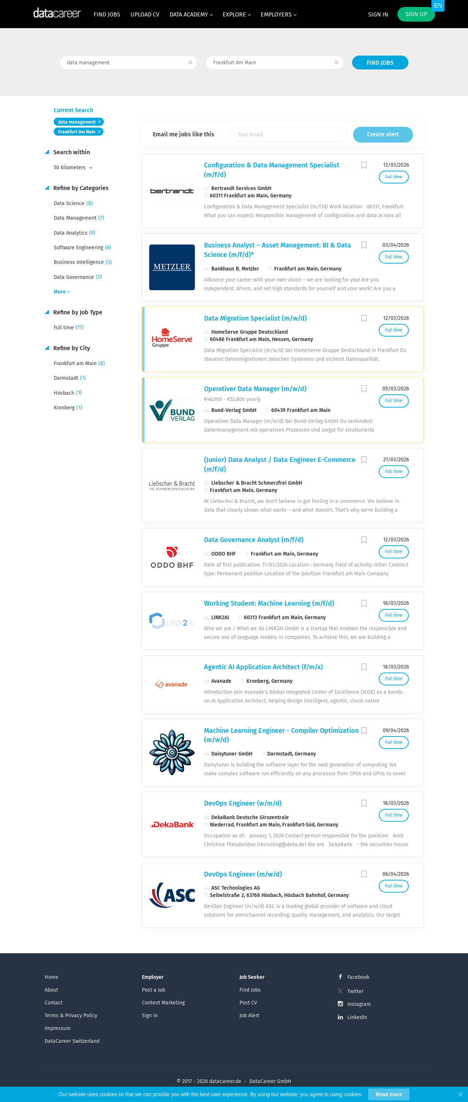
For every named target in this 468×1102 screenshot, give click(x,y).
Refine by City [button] (71, 348)
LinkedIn (357, 1017)
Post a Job (153, 990)
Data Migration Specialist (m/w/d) (255, 318)
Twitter (355, 991)
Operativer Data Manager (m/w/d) (255, 389)
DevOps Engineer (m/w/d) (243, 874)
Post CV (248, 1003)
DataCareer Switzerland (72, 1041)
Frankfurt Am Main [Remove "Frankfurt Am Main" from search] (76, 132)
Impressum (58, 1028)
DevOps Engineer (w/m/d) (243, 803)
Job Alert (249, 1015)
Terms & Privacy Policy (71, 1015)
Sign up (416, 14)
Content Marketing (163, 1003)
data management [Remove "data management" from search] (77, 122)
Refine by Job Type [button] (77, 312)
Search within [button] (71, 152)
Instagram (359, 1004)
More (60, 292)
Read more (388, 1094)
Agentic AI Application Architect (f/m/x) (263, 667)
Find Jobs (380, 62)
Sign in (378, 14)
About (51, 990)
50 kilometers (70, 167)
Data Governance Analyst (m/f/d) (253, 540)
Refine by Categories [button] (80, 188)
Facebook (358, 977)
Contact (54, 1003)
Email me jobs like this (183, 134)
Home (51, 977)
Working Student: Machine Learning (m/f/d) (269, 603)
